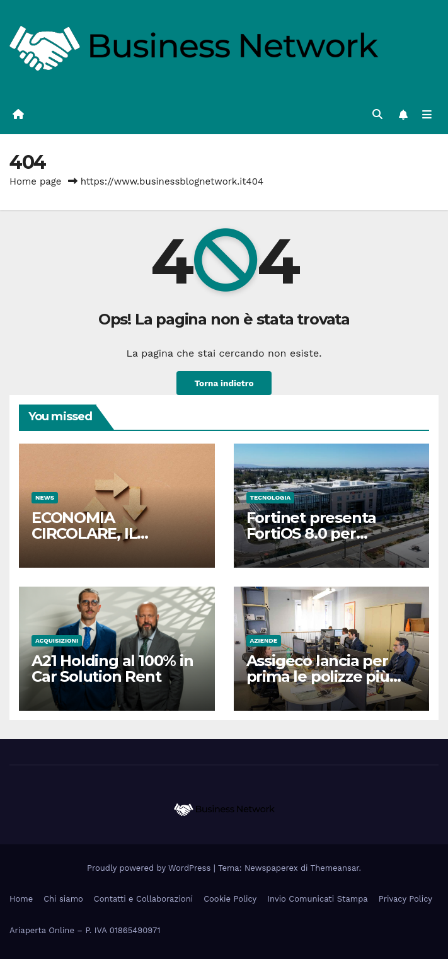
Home (21, 899)
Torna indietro (223, 383)
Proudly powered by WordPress (150, 868)
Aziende (264, 640)
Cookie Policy (230, 899)
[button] (377, 114)
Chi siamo (63, 899)
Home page (35, 181)
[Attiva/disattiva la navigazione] (427, 115)
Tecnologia (270, 497)
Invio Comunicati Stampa (317, 899)
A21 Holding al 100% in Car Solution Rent (112, 669)
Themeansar (335, 868)
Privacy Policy (405, 899)
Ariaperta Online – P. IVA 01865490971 (84, 930)
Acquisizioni (56, 640)
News (44, 497)
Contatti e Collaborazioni (143, 899)
